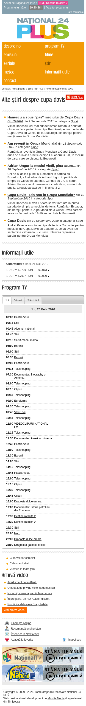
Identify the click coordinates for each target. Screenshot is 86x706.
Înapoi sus (74, 639)
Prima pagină (18, 88)
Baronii (18, 345)
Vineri (18, 300)
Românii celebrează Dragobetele (28, 604)
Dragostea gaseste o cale (29, 544)
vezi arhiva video (14, 610)
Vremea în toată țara (22, 569)
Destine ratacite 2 (56, 3)
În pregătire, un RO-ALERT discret (29, 598)
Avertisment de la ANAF (22, 582)
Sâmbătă (33, 300)
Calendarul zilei (19, 563)
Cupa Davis (17, 220)
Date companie (75, 12)
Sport (74, 121)
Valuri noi (19, 412)
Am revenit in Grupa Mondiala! (33, 143)
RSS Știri (77, 97)
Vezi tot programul (57, 7)
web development (32, 698)
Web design (10, 698)
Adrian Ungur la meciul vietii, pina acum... (42, 166)
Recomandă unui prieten (26, 628)
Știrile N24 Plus (35, 88)
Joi (7, 300)
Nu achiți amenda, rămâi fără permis (30, 593)
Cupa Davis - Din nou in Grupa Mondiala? (41, 195)
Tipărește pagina (21, 623)
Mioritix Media (55, 698)
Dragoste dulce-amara (28, 501)
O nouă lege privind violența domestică (31, 587)
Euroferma (20, 400)
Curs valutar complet (22, 558)
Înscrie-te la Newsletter (25, 634)
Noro (17, 533)
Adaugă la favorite (22, 639)
